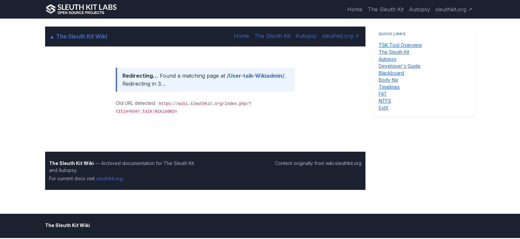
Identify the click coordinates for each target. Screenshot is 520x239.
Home (354, 9)
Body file (388, 80)
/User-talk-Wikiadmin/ (255, 75)
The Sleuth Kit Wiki (78, 36)
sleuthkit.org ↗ (453, 9)
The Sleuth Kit (386, 9)
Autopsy (419, 9)
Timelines (389, 87)
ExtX (384, 108)
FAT (383, 94)
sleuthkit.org (109, 178)
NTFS (385, 101)
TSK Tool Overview (400, 45)
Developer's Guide (400, 66)
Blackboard (391, 73)
